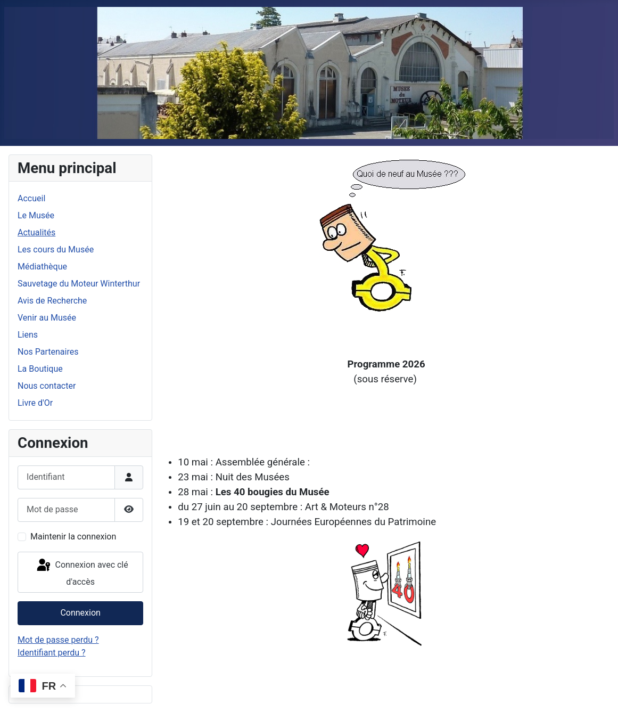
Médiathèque (42, 266)
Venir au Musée (47, 318)
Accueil (31, 198)
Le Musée (36, 215)
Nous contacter (47, 386)
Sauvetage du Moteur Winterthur (79, 284)
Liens (28, 335)
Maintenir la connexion (73, 536)
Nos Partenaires (48, 352)
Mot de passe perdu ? (58, 640)
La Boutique (40, 369)
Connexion (80, 613)
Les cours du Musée (56, 249)
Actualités (36, 232)
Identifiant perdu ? (52, 653)
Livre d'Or (35, 403)
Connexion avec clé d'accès (81, 572)
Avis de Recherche (52, 301)
